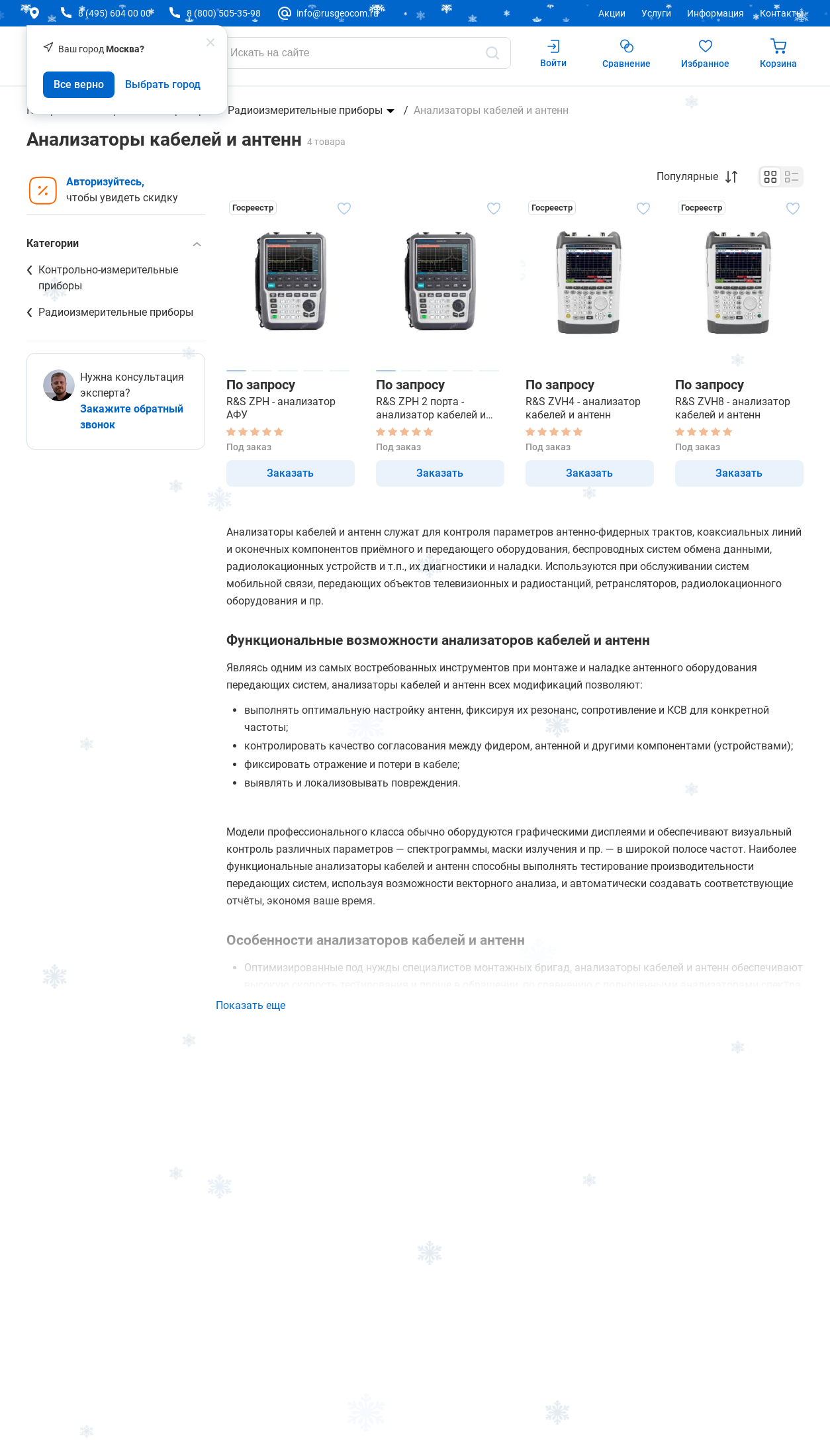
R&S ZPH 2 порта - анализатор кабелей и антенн (431, 408)
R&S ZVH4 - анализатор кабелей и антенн (583, 408)
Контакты (782, 13)
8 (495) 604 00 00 (114, 13)
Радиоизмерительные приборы (305, 110)
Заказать (290, 473)
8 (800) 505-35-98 (224, 13)
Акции (611, 13)
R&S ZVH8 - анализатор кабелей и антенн (732, 408)
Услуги (656, 13)
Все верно (79, 84)
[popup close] (210, 42)
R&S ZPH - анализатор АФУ (281, 408)
